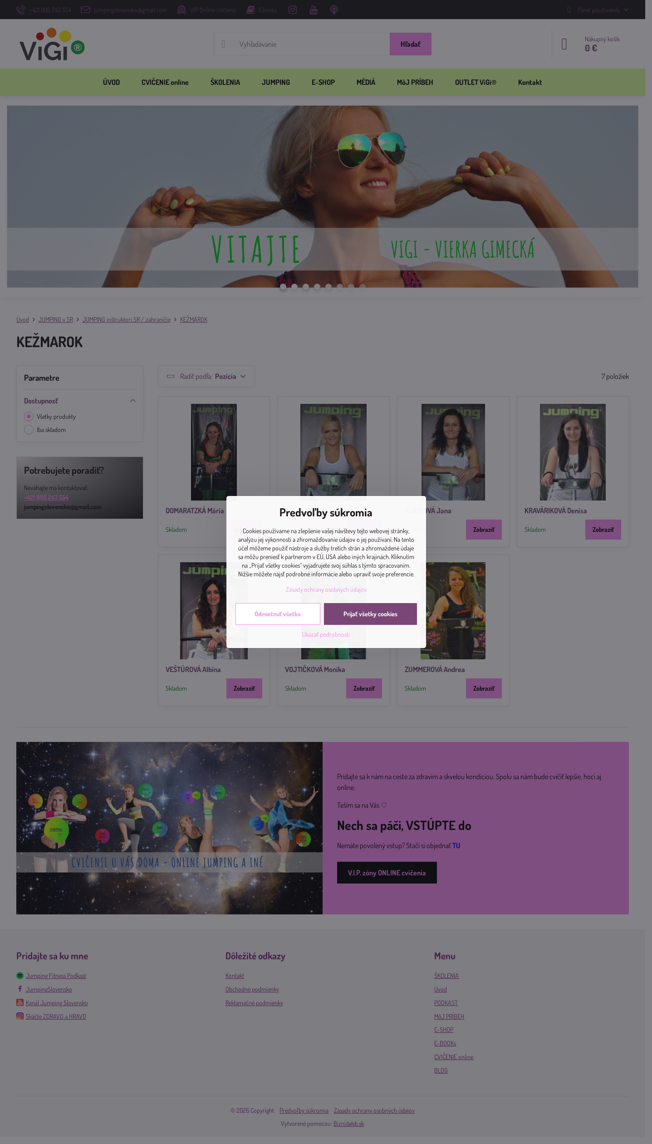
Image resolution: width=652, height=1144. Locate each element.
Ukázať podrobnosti (326, 634)
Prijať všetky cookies (370, 614)
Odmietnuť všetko (278, 614)
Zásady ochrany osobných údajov (326, 589)
